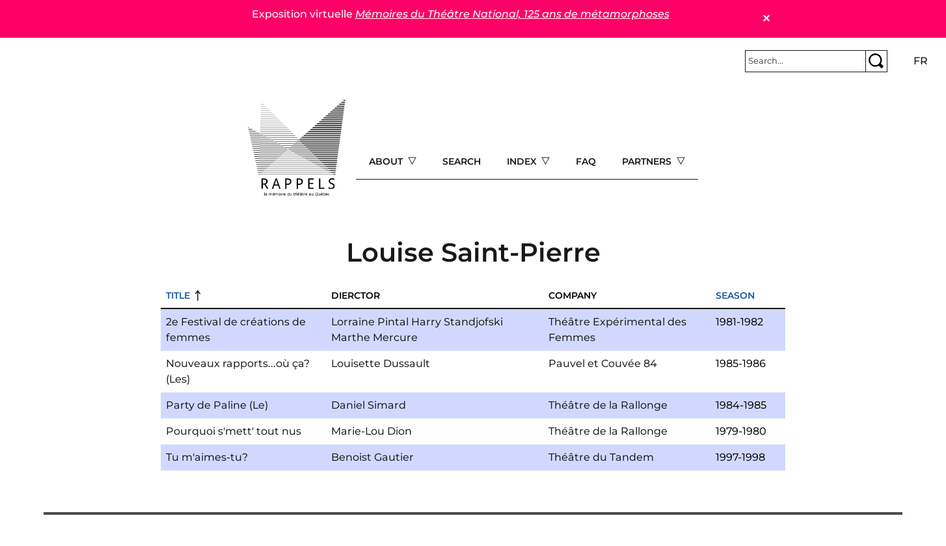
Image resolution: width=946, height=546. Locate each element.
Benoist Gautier (372, 457)
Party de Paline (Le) (217, 405)
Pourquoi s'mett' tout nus (233, 431)
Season (735, 295)
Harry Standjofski (457, 322)
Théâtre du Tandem (601, 457)
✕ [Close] (766, 18)
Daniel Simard (368, 405)
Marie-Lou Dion (371, 431)
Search (461, 161)
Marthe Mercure (374, 337)
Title (178, 295)
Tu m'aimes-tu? (207, 457)
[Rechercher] (805, 61)
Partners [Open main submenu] (648, 161)
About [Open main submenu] (387, 161)
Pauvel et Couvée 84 (602, 363)
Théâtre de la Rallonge (608, 405)
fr (920, 61)
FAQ (586, 161)
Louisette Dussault (380, 363)
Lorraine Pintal (370, 322)
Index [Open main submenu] (523, 161)
